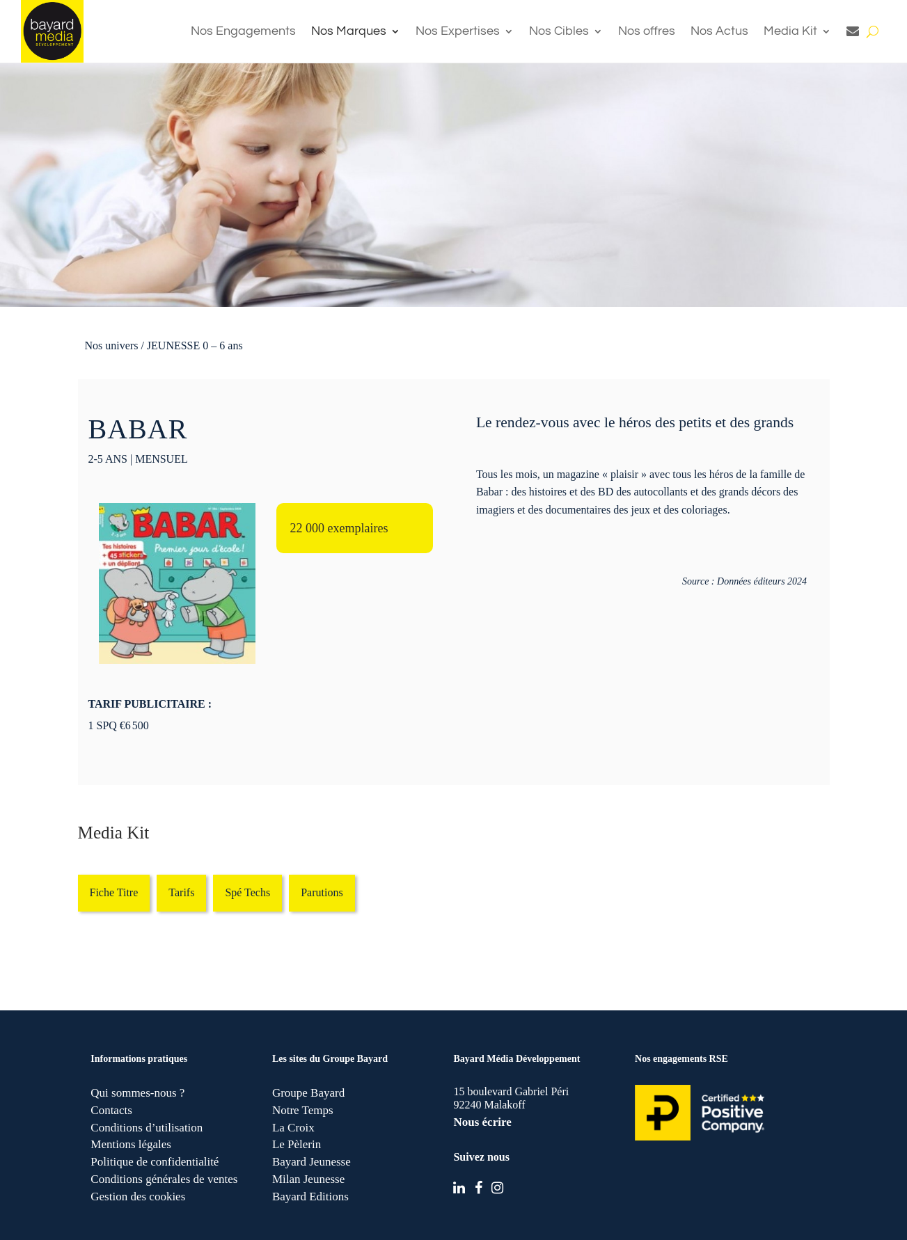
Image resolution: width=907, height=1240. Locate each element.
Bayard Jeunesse (311, 1161)
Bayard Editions (310, 1196)
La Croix (293, 1127)
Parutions (321, 892)
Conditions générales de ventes (163, 1179)
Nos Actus (719, 31)
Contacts (111, 1110)
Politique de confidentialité (154, 1161)
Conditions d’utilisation (146, 1127)
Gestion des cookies (137, 1196)
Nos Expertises (458, 31)
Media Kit (790, 31)
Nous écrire (482, 1122)
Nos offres (646, 31)
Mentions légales (130, 1144)
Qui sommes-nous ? (137, 1092)
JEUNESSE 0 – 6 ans (195, 345)
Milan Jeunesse (308, 1179)
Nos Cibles (559, 31)
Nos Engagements (243, 31)
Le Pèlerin (296, 1144)
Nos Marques (348, 31)
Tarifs (181, 892)
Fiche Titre (114, 892)
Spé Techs (247, 892)
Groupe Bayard (308, 1092)
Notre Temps (302, 1110)
